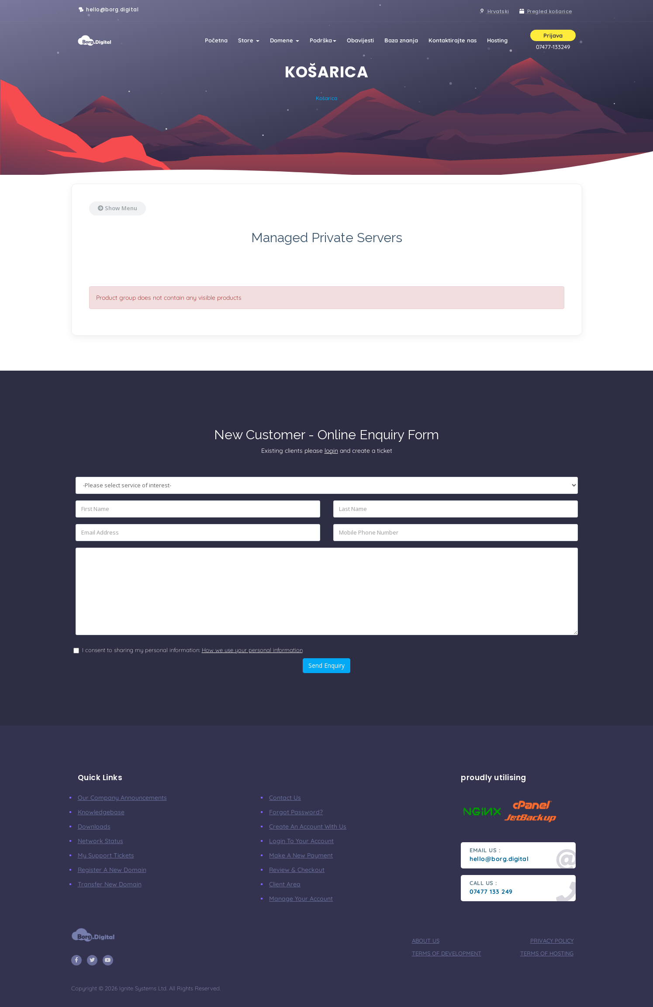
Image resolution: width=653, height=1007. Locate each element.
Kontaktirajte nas (452, 40)
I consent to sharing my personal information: (192, 649)
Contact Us (285, 798)
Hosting (497, 40)
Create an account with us (307, 826)
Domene (284, 40)
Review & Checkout (297, 870)
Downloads (94, 826)
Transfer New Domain (110, 884)
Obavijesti (360, 40)
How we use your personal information (252, 649)
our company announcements (122, 798)
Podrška (323, 40)
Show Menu (117, 208)
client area (285, 884)
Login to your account (301, 841)
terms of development (446, 953)
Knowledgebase (101, 812)
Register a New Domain (112, 870)
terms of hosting (547, 953)
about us (425, 940)
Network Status (100, 841)
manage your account (301, 899)
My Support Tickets (106, 855)
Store (248, 40)
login (331, 451)
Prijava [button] (553, 35)
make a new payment (301, 855)
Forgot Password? (296, 812)
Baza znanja (401, 40)
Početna (216, 40)
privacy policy (552, 940)
